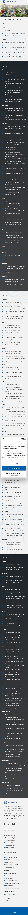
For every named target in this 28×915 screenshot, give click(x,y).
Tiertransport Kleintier (10, 840)
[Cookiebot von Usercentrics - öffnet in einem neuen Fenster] (20, 439)
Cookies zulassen (14, 468)
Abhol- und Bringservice (11, 876)
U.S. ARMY (7, 860)
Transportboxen (9, 878)
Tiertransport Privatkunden (11, 855)
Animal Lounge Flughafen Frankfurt (13, 883)
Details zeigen (19, 463)
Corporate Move (9, 862)
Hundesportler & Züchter (11, 857)
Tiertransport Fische (10, 845)
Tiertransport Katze (10, 835)
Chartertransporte (9, 885)
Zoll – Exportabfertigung (11, 880)
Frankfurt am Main (10, 894)
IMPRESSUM (7, 898)
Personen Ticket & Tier (10, 873)
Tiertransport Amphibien (11, 852)
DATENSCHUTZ (7, 900)
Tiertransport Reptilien (10, 850)
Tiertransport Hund (9, 833)
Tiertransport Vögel (10, 838)
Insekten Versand (9, 847)
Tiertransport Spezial (10, 867)
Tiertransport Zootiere (10, 842)
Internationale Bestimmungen (12, 888)
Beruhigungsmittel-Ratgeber (12, 864)
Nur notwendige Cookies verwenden (14, 474)
